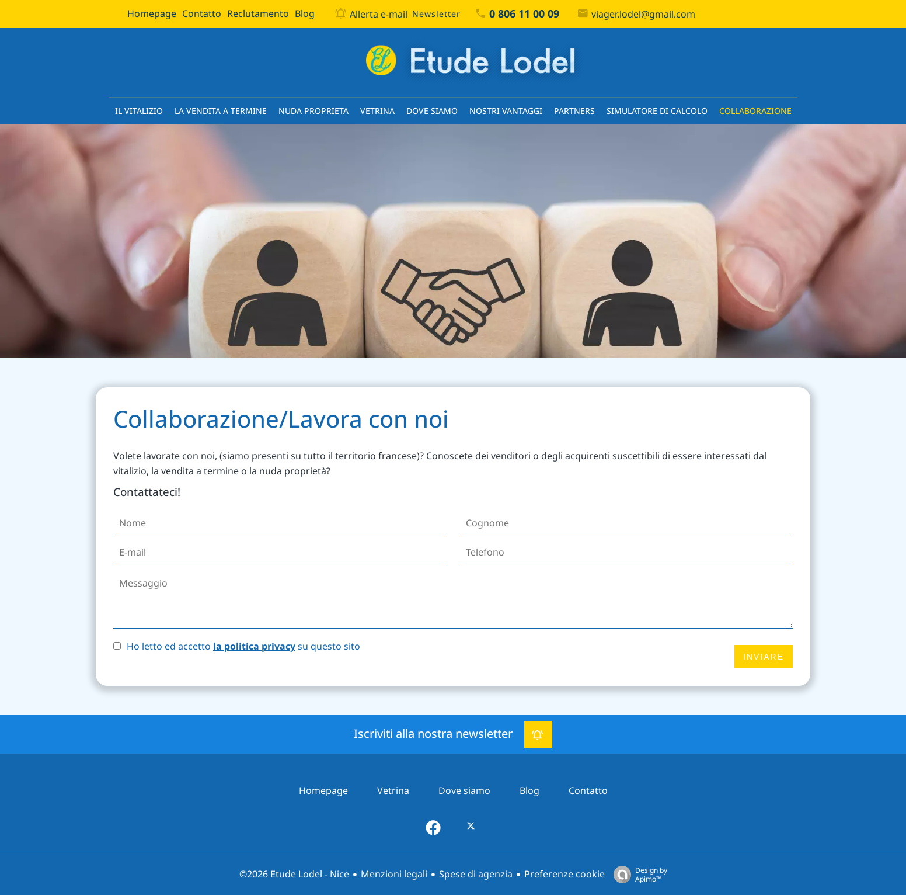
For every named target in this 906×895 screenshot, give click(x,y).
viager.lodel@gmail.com (643, 14)
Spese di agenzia (476, 874)
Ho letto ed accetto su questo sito (243, 646)
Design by (637, 874)
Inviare (763, 656)
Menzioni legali (394, 874)
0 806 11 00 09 (524, 14)
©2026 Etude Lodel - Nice (294, 874)
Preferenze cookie (564, 874)
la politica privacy (254, 646)
